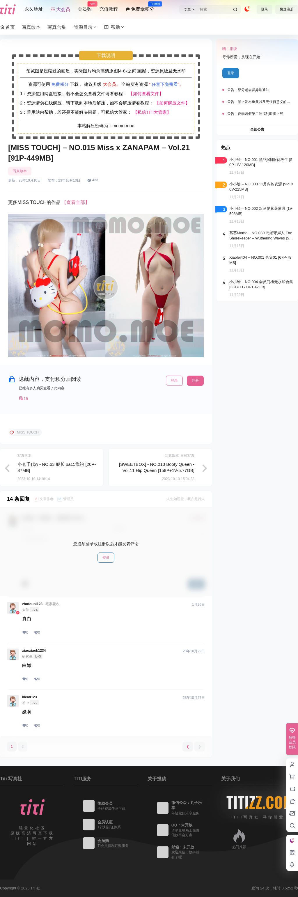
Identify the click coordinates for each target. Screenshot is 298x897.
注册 (195, 381)
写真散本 (20, 171)
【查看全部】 (76, 202)
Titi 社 (34, 888)
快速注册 (287, 9)
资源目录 (85, 27)
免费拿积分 (139, 6)
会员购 (85, 6)
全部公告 (257, 129)
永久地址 (33, 9)
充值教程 (108, 9)
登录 (264, 9)
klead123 (29, 697)
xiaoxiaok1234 (34, 650)
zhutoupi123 (32, 604)
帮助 (114, 27)
